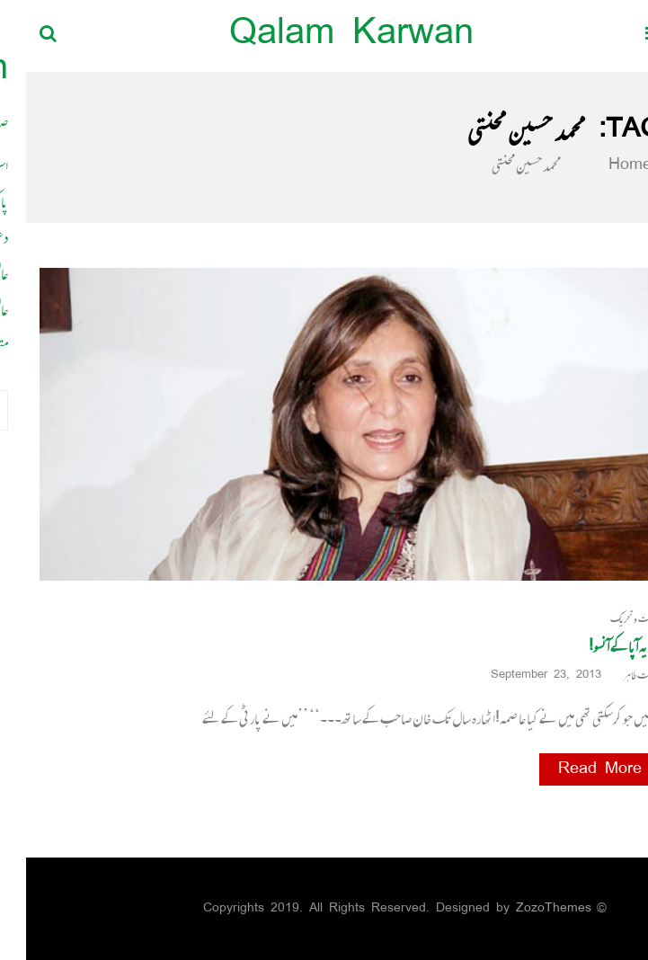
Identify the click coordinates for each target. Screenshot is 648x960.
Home (593, 165)
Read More (574, 769)
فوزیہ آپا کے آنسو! (599, 646)
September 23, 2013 (526, 675)
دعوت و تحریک (609, 619)
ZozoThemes (527, 908)
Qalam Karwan (325, 35)
